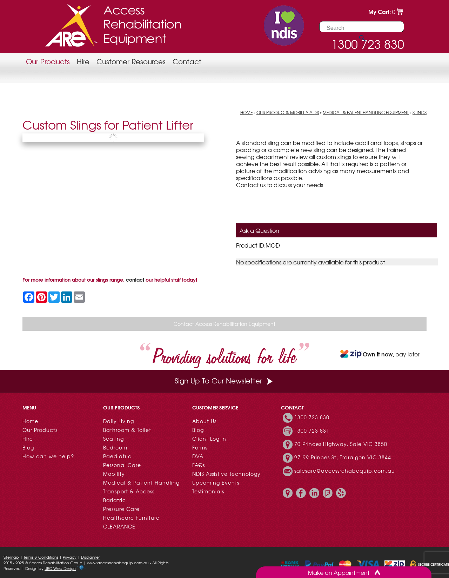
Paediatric (117, 456)
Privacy (69, 557)
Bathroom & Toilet (127, 429)
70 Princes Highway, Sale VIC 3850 (340, 443)
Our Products (48, 61)
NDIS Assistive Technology (226, 473)
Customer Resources (131, 61)
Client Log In (209, 438)
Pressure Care (121, 508)
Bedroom (115, 447)
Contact (187, 61)
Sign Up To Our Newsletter (224, 380)
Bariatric (114, 500)
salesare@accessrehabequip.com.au (344, 470)
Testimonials (208, 491)
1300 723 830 (311, 417)
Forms (199, 447)
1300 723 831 (311, 430)
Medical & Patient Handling (141, 482)
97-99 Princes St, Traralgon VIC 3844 (342, 457)
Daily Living (118, 421)
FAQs (198, 464)
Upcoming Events (215, 482)
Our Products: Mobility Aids (287, 112)
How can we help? (48, 456)
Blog (28, 447)
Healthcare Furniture (131, 517)
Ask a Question (259, 230)
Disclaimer (90, 557)
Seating (113, 438)
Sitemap (11, 557)
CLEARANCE (119, 526)
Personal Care (122, 464)
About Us (204, 421)
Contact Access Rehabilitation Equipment (224, 323)
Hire (83, 61)
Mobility (114, 473)
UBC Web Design (60, 568)
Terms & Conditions (41, 557)
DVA (197, 456)
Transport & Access (128, 491)
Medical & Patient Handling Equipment (366, 112)
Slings (420, 112)
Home (246, 112)
